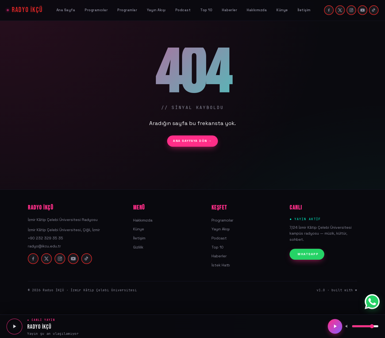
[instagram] (351, 10)
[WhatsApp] (372, 301)
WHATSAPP (308, 254)
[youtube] (362, 10)
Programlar (127, 10)
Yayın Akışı (156, 10)
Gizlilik (138, 247)
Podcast (183, 10)
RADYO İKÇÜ (27, 10)
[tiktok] (374, 10)
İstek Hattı (220, 265)
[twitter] (340, 10)
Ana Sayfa (65, 10)
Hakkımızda (257, 10)
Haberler (229, 10)
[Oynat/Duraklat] (334, 326)
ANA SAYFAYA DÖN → (192, 141)
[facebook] (329, 10)
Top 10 (206, 10)
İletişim (304, 10)
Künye (282, 10)
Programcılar (96, 10)
